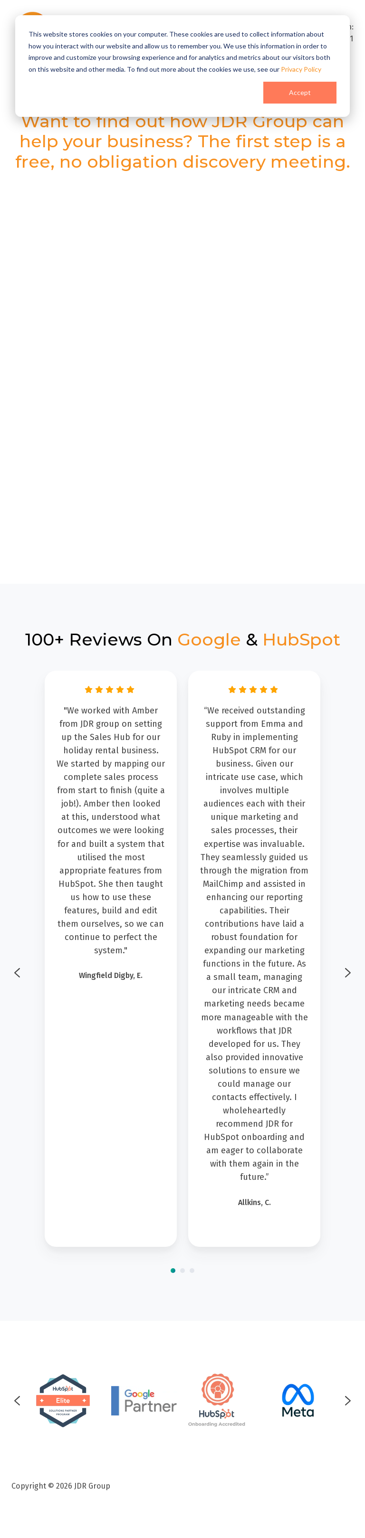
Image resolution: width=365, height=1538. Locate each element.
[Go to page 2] (182, 1270)
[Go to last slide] (17, 972)
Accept (300, 92)
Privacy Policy (301, 69)
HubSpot (301, 639)
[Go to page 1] (173, 1270)
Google (209, 639)
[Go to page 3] (192, 1270)
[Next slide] (348, 972)
